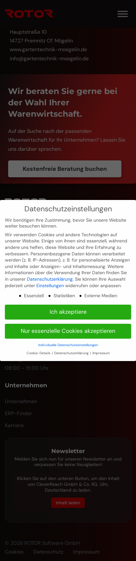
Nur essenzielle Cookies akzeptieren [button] (68, 330)
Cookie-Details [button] (39, 353)
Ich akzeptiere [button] (68, 311)
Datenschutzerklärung (50, 279)
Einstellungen (50, 285)
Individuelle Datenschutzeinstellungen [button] (68, 345)
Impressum (101, 353)
